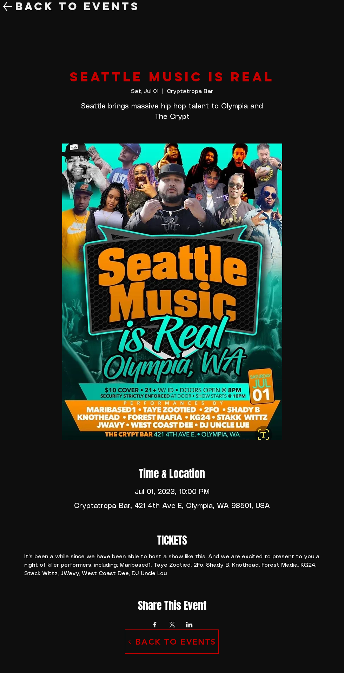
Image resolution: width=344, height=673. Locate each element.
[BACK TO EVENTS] (172, 641)
